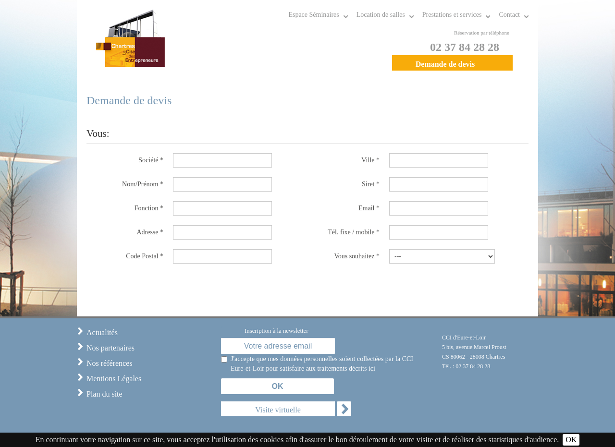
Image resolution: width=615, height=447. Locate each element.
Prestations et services (452, 14)
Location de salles (381, 14)
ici (372, 368)
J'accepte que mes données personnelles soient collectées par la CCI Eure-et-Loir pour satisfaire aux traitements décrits (322, 364)
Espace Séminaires (313, 14)
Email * (369, 208)
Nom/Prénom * (142, 184)
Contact (509, 14)
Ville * (370, 160)
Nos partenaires (110, 348)
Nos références (109, 363)
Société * (150, 160)
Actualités (102, 332)
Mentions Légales (113, 379)
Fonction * (149, 208)
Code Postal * (144, 256)
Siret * (371, 184)
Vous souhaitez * (357, 256)
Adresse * (149, 232)
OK (571, 439)
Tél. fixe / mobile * (354, 232)
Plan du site (104, 394)
